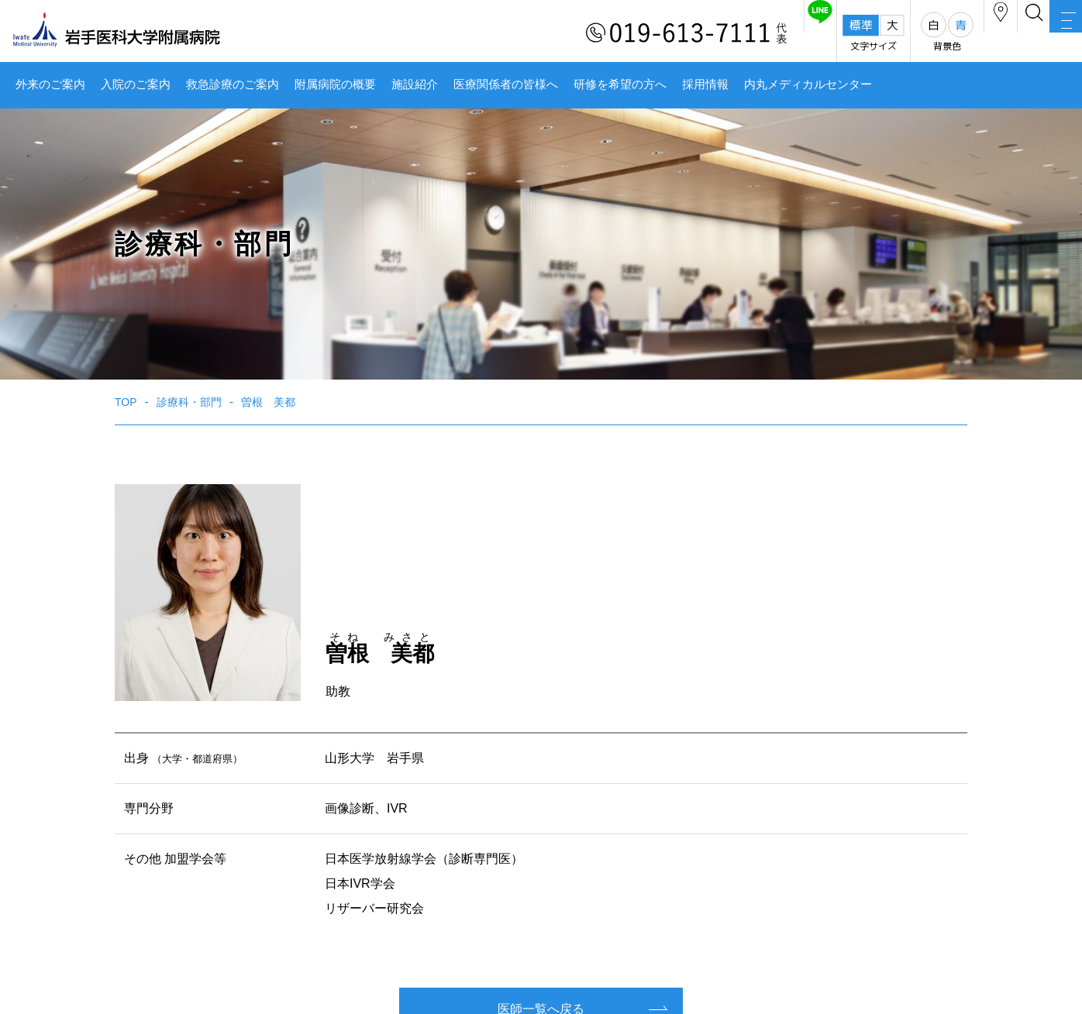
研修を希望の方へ (620, 84)
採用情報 (705, 84)
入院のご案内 (136, 84)
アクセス (926, 34)
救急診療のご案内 (232, 84)
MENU (1051, 35)
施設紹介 (414, 84)
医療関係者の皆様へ (505, 84)
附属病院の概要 (335, 84)
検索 (989, 34)
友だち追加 (716, 34)
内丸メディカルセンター (808, 84)
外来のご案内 (50, 84)
